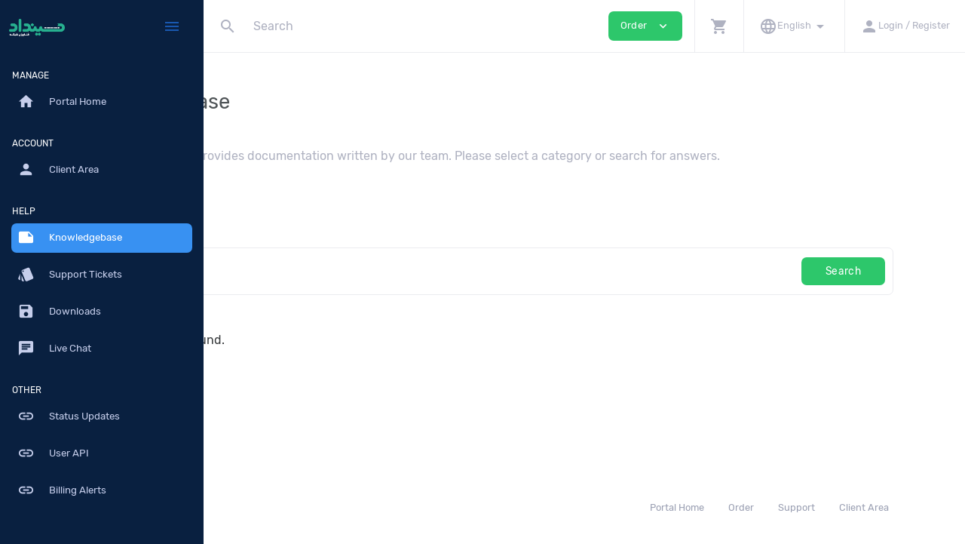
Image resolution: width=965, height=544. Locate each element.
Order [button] (645, 26)
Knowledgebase (69, 238)
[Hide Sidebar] (172, 26)
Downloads (59, 312)
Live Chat (54, 349)
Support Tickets (69, 275)
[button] (718, 26)
